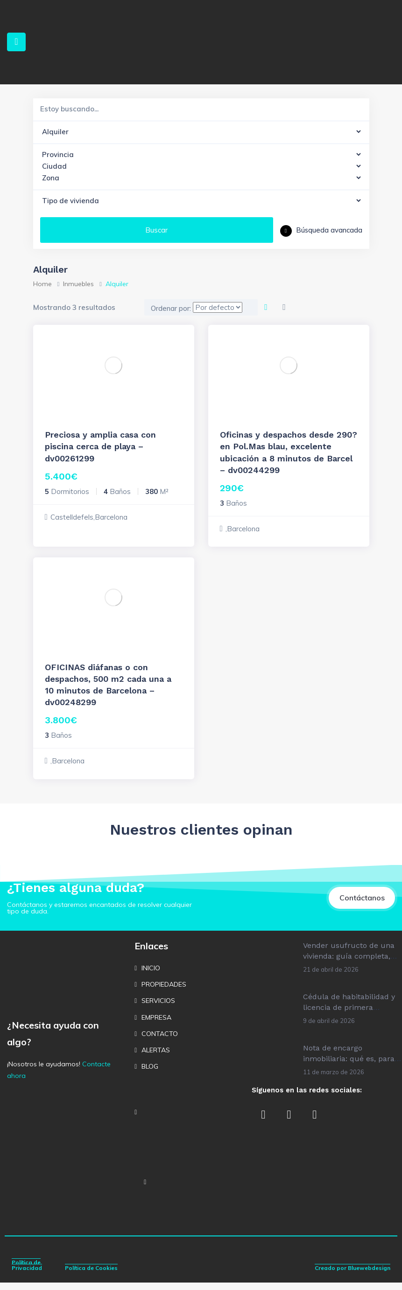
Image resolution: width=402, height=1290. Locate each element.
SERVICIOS (158, 1008)
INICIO (150, 975)
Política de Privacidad (27, 1272)
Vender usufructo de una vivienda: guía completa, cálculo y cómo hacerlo (349, 963)
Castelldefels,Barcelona (88, 517)
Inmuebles (78, 284)
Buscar (156, 230)
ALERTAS (155, 1057)
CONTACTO (159, 1040)
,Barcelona (243, 528)
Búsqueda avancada (321, 230)
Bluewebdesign (369, 1275)
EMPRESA (156, 1024)
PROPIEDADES (163, 991)
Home (42, 284)
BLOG (149, 1073)
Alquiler (57, 421)
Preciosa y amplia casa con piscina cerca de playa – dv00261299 (100, 446)
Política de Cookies (91, 1275)
